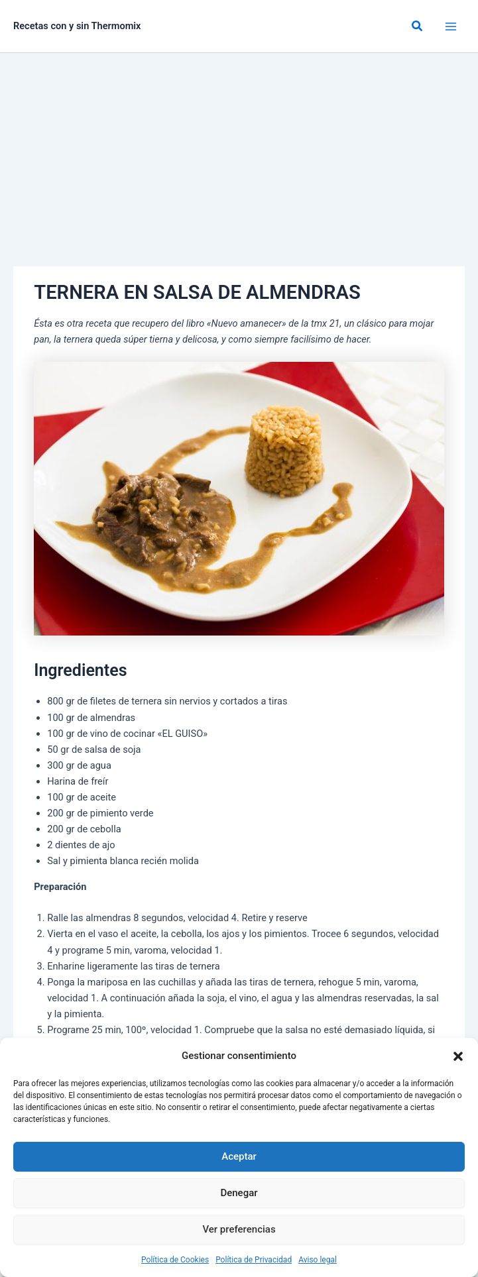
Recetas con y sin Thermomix (77, 26)
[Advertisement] (239, 152)
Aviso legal (317, 1259)
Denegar (238, 1193)
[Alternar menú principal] (451, 26)
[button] (458, 1056)
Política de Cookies (175, 1259)
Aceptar (239, 1156)
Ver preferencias (238, 1229)
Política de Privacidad (253, 1259)
